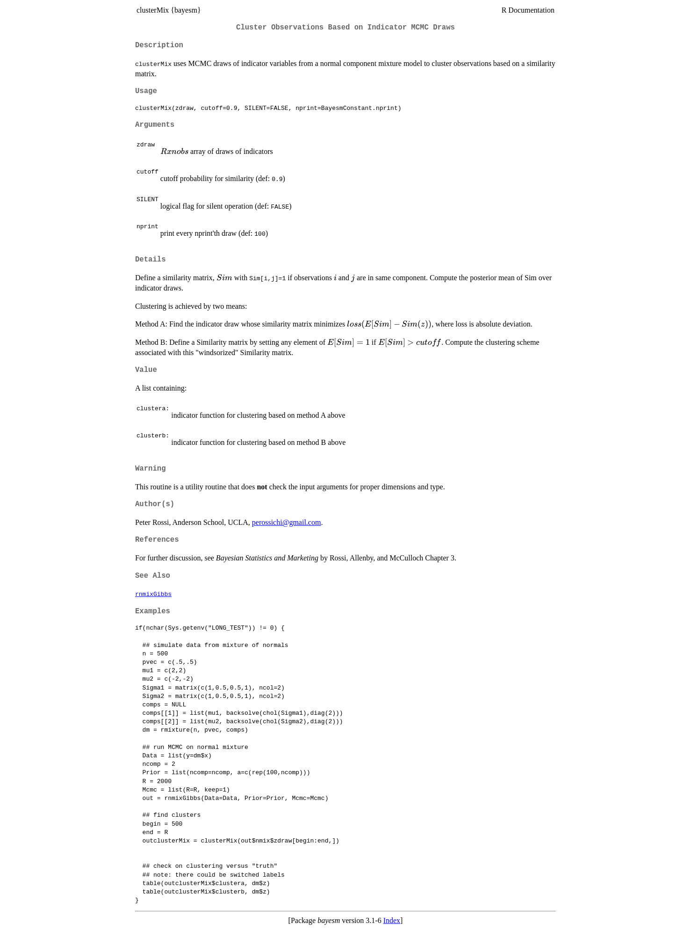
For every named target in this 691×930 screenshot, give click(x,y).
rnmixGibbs (153, 593)
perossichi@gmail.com (286, 522)
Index (391, 920)
